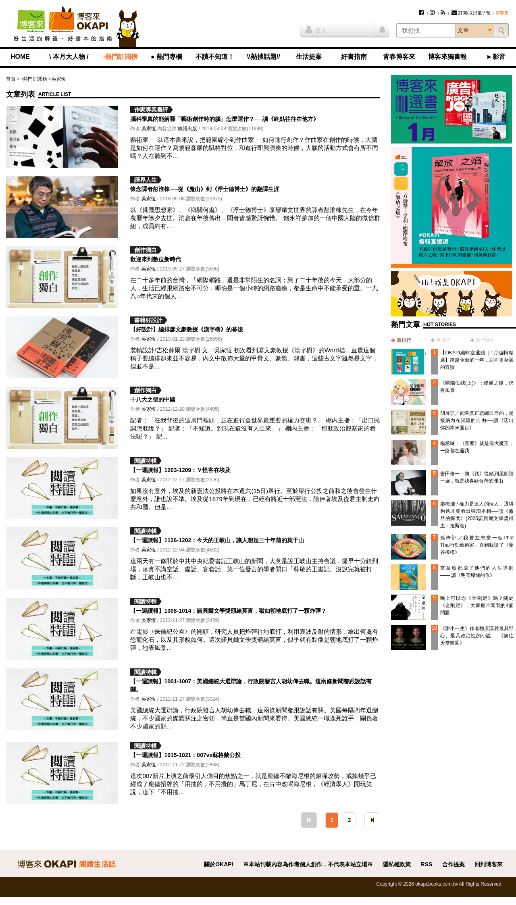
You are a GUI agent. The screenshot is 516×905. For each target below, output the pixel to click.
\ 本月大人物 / (69, 56)
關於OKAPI (218, 864)
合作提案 (453, 864)
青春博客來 (399, 56)
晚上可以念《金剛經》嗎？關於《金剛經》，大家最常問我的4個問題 (477, 605)
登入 (316, 29)
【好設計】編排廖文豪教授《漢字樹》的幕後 (186, 329)
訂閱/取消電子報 (471, 12)
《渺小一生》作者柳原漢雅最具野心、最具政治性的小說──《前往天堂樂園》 (477, 636)
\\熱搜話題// (263, 56)
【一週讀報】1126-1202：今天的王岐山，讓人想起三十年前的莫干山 (217, 540)
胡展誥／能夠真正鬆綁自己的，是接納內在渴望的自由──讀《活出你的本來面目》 (477, 420)
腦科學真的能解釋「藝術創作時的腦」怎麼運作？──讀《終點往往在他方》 (224, 119)
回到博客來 (488, 864)
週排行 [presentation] (404, 340)
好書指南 (354, 56)
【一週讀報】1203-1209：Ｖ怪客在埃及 (180, 470)
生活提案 (309, 56)
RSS (427, 864)
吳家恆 (59, 79)
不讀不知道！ (215, 56)
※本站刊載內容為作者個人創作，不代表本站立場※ (308, 864)
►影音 (496, 56)
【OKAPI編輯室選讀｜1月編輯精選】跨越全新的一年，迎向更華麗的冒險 (477, 360)
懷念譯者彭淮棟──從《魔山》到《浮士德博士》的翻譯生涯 (204, 189)
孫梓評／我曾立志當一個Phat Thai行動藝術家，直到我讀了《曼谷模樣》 (477, 545)
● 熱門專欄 (166, 56)
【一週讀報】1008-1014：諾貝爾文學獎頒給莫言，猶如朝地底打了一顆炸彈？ (228, 610)
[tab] (401, 340)
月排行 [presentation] (443, 340)
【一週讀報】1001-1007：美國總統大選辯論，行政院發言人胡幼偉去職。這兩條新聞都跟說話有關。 (251, 685)
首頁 (11, 79)
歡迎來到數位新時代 (155, 259)
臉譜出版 (187, 128)
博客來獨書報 (447, 56)
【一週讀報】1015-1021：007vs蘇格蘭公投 (185, 755)
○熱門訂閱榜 (120, 56)
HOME (20, 56)
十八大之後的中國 (152, 399)
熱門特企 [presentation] (485, 340)
